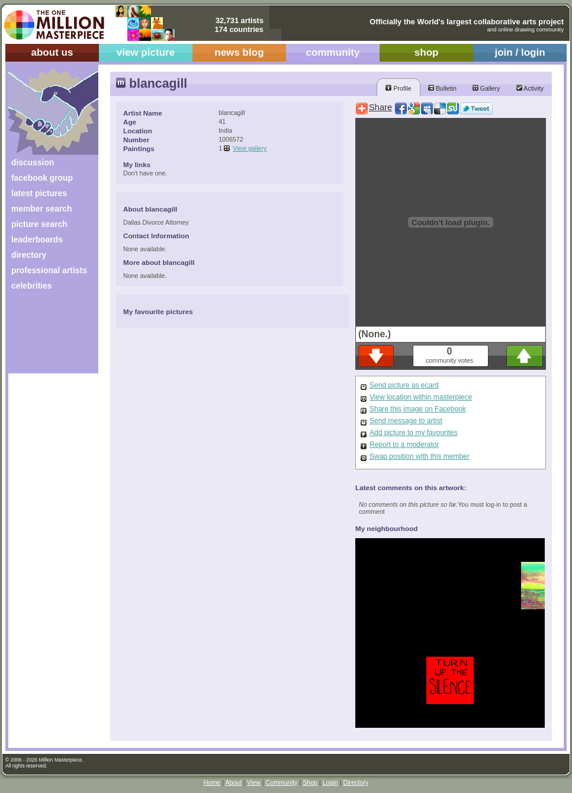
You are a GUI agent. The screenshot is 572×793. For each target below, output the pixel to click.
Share (380, 107)
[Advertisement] (45, 336)
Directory (356, 782)
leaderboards (37, 239)
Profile (398, 88)
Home (212, 782)
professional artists (49, 270)
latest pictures (39, 193)
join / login (519, 52)
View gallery (249, 148)
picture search (39, 224)
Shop (310, 782)
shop (426, 52)
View (254, 782)
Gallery (486, 88)
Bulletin (442, 88)
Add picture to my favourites (413, 433)
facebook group (42, 178)
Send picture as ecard (404, 385)
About (233, 782)
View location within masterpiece (420, 397)
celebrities (31, 285)
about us (52, 52)
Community (282, 782)
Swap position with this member (419, 456)
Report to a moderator (404, 444)
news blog (238, 52)
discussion (32, 162)
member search (41, 208)
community (333, 52)
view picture (146, 52)
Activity (530, 88)
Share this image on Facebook (417, 409)
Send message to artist (405, 421)
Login (330, 782)
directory (28, 255)
